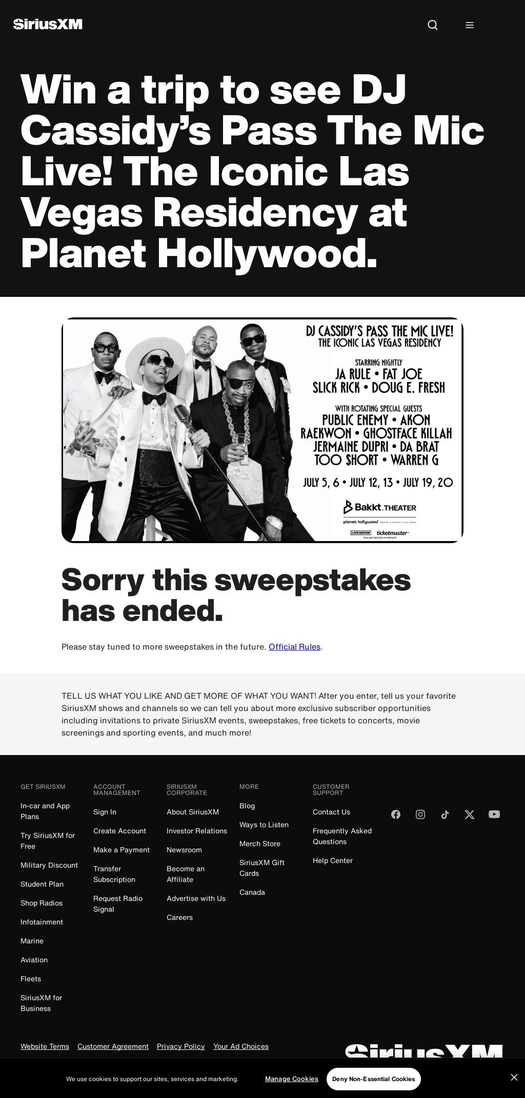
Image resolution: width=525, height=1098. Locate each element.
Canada (252, 892)
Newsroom (184, 849)
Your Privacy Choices (135, 1063)
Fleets (31, 978)
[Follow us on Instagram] (420, 817)
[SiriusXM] (47, 25)
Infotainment (42, 921)
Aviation (34, 959)
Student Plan (42, 883)
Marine (32, 940)
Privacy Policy (181, 1046)
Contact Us (331, 811)
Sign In (104, 811)
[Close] (514, 1087)
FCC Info (265, 1063)
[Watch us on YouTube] (494, 817)
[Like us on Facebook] (396, 817)
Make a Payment (121, 849)
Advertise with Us (196, 898)
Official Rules (294, 646)
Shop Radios (42, 902)
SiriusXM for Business (41, 1003)
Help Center (333, 860)
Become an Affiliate (186, 874)
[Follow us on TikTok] (445, 817)
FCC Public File (217, 1063)
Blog (247, 805)
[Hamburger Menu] (469, 25)
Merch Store (259, 843)
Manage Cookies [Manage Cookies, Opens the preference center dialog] (291, 1088)
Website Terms (45, 1046)
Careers (180, 917)
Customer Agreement (113, 1046)
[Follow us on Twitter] (469, 817)
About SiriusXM (193, 811)
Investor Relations (197, 830)
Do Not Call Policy (51, 1063)
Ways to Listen (264, 824)
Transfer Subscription (114, 874)
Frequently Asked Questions (342, 836)
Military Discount (49, 864)
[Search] (432, 25)
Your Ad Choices (241, 1046)
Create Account (119, 830)
